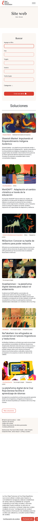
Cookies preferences (8, 427)
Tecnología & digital (8, 280)
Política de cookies (7, 423)
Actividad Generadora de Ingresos (21, 134)
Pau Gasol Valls (14, 430)
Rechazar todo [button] (28, 519)
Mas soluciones (9, 411)
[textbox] (19, 46)
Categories (8, 85)
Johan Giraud (28, 430)
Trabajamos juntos (27, 329)
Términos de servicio (8, 421)
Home (16, 17)
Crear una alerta (19, 94)
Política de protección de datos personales (14, 425)
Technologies (8, 76)
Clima (14, 185)
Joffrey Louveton (25, 431)
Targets (6, 59)
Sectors (6, 67)
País (5, 51)
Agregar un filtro (8, 42)
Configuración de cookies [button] (11, 519)
